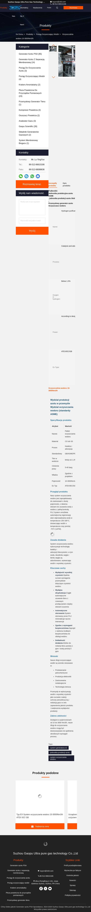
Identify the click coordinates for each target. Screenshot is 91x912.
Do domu (19, 34)
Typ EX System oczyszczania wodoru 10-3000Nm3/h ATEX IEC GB (39, 816)
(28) (28, 126)
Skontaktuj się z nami (24, 9)
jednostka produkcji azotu (60, 753)
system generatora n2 (58, 748)
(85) (30, 54)
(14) (31, 60)
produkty (29, 34)
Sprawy (73, 885)
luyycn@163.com (58, 2)
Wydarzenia (37, 8)
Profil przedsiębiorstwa (72, 865)
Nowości (72, 880)
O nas (13, 9)
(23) (30, 93)
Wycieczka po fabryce (72, 870)
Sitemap (72, 890)
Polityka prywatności (72, 895)
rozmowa (73, 8)
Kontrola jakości (73, 875)
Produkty (3, 8)
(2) (29, 85)
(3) (30, 69)
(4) (32, 77)
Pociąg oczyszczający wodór (47, 34)
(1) (32, 103)
